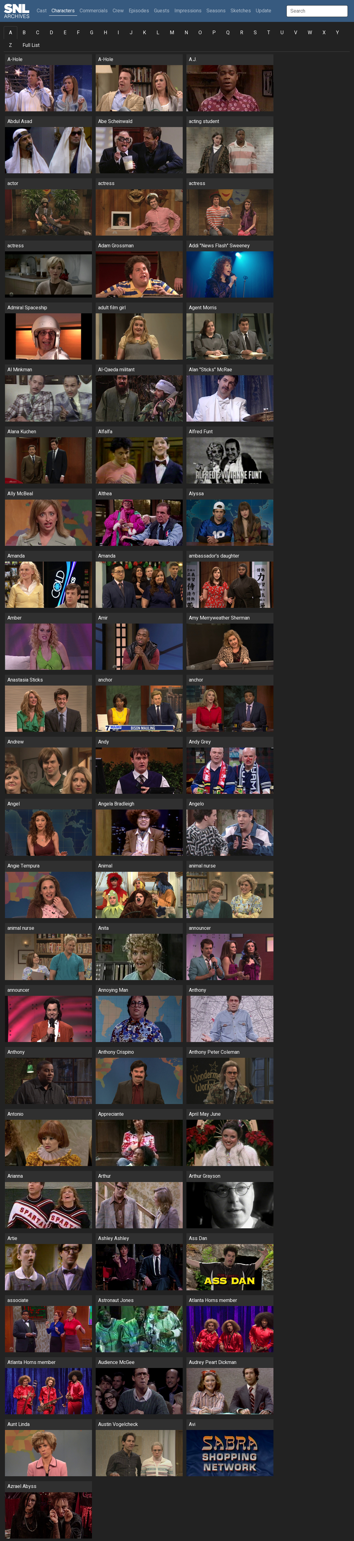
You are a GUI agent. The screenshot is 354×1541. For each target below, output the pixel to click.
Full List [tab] (31, 45)
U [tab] (282, 32)
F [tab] (78, 32)
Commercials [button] (94, 10)
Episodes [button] (139, 10)
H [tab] (105, 32)
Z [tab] (10, 45)
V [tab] (295, 32)
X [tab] (324, 32)
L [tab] (157, 32)
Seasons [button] (216, 10)
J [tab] (131, 32)
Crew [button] (118, 10)
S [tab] (255, 32)
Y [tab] (337, 32)
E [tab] (65, 32)
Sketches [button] (241, 10)
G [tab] (91, 32)
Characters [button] (63, 10)
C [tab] (37, 32)
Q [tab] (228, 32)
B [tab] (24, 32)
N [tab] (186, 32)
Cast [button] (43, 10)
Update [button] (263, 10)
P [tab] (214, 32)
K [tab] (144, 32)
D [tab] (51, 32)
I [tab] (118, 32)
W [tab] (310, 32)
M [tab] (172, 32)
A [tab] (10, 32)
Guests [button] (161, 10)
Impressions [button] (188, 10)
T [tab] (268, 32)
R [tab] (241, 32)
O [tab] (200, 32)
